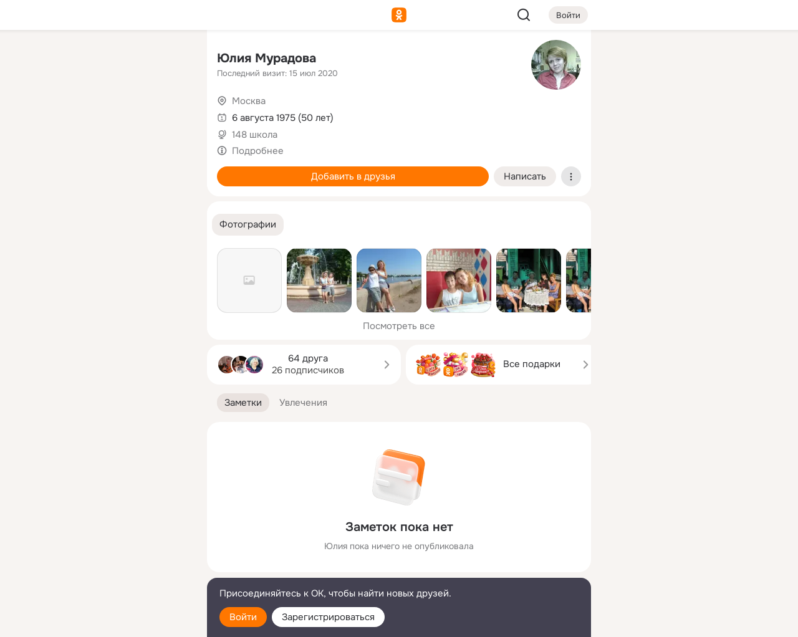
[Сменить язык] (115, 567)
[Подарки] (59, 169)
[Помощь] (59, 224)
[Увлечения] (114, 59)
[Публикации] (59, 114)
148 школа (254, 134)
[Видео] (169, 114)
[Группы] (169, 59)
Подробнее (258, 151)
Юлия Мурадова (266, 58)
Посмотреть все (399, 326)
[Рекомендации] (114, 224)
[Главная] (59, 59)
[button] (248, 225)
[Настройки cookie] (115, 620)
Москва (249, 101)
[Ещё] (115, 540)
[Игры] (169, 169)
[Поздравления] (114, 169)
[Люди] (114, 114)
